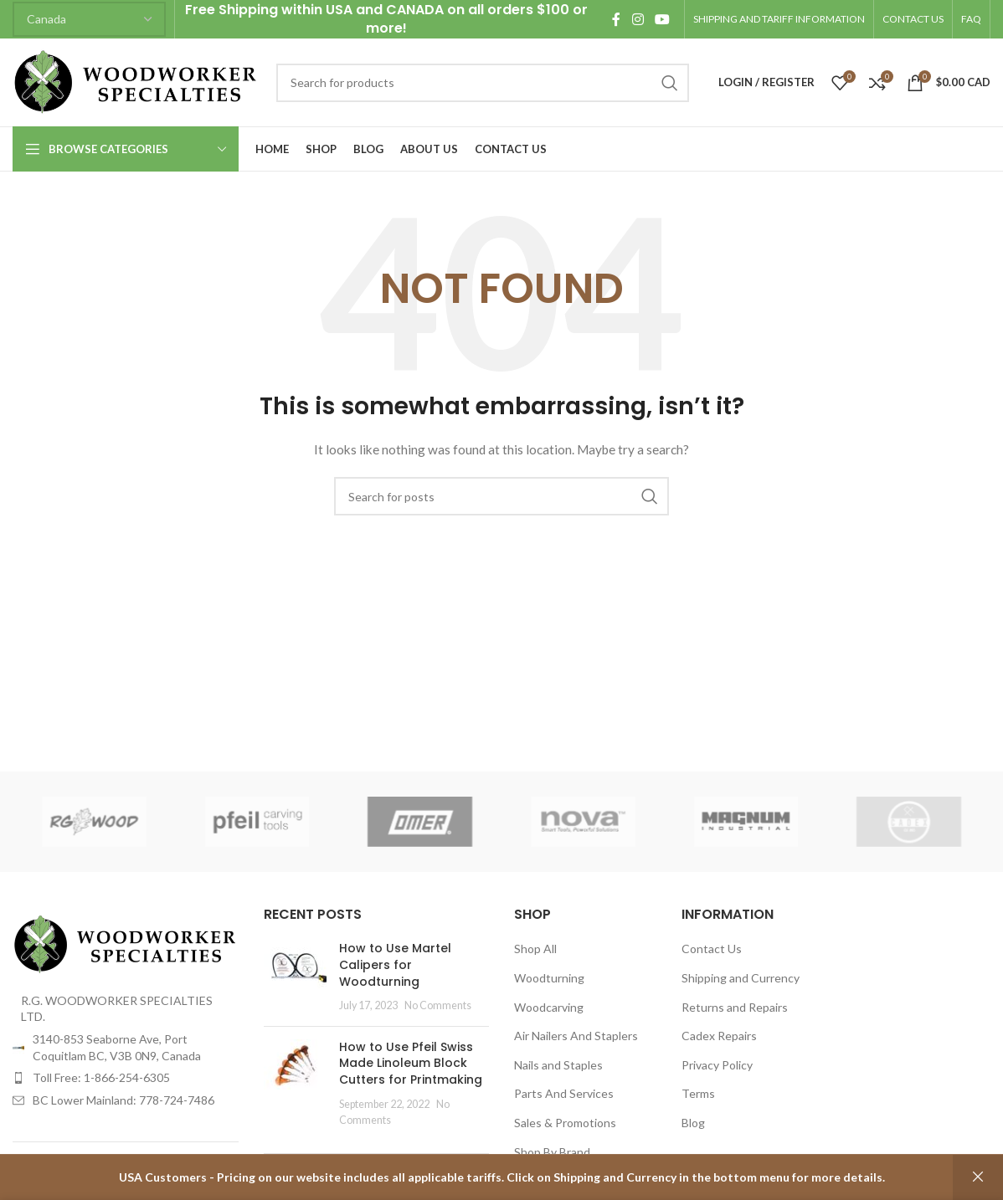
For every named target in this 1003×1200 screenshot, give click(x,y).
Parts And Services (564, 1093)
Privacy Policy (717, 1065)
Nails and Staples (558, 1065)
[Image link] (126, 943)
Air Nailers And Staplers (576, 1035)
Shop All (535, 948)
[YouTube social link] (663, 19)
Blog (693, 1122)
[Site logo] (136, 81)
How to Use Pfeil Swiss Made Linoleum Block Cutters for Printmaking (410, 1063)
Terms (698, 1093)
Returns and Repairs (735, 1007)
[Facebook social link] (616, 19)
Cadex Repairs (719, 1035)
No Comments (437, 1005)
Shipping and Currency (741, 978)
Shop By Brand (552, 1152)
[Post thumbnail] (295, 977)
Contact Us (712, 948)
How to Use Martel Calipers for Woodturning (395, 964)
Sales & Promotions (565, 1122)
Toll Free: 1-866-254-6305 (101, 1077)
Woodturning (549, 978)
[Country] (89, 19)
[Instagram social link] (637, 19)
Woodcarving (549, 1007)
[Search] (482, 83)
